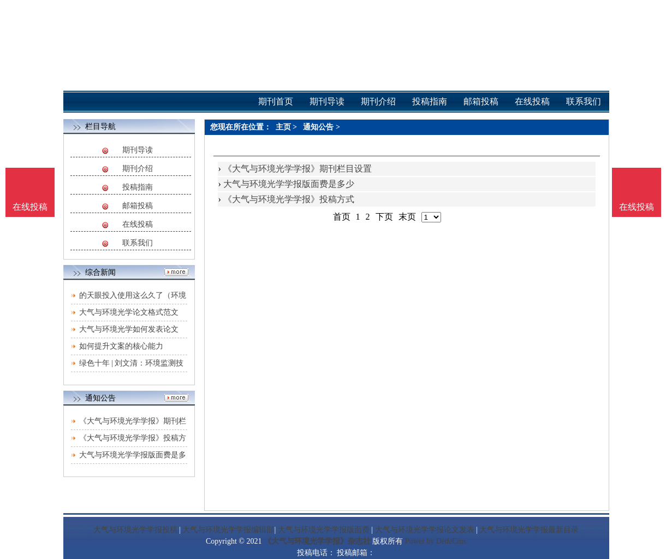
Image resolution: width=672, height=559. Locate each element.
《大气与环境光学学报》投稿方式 (288, 199)
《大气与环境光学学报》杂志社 (317, 541)
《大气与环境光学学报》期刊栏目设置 (297, 168)
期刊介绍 (137, 168)
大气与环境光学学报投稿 (135, 530)
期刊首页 (275, 101)
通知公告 (318, 127)
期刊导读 (137, 150)
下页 (384, 216)
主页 (283, 127)
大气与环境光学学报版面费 (324, 530)
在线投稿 (137, 224)
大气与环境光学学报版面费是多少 (288, 184)
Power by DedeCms (435, 541)
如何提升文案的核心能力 (121, 346)
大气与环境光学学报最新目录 (529, 530)
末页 (407, 216)
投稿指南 (137, 187)
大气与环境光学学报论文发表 (424, 530)
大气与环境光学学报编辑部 (228, 530)
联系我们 (137, 243)
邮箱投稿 (137, 206)
